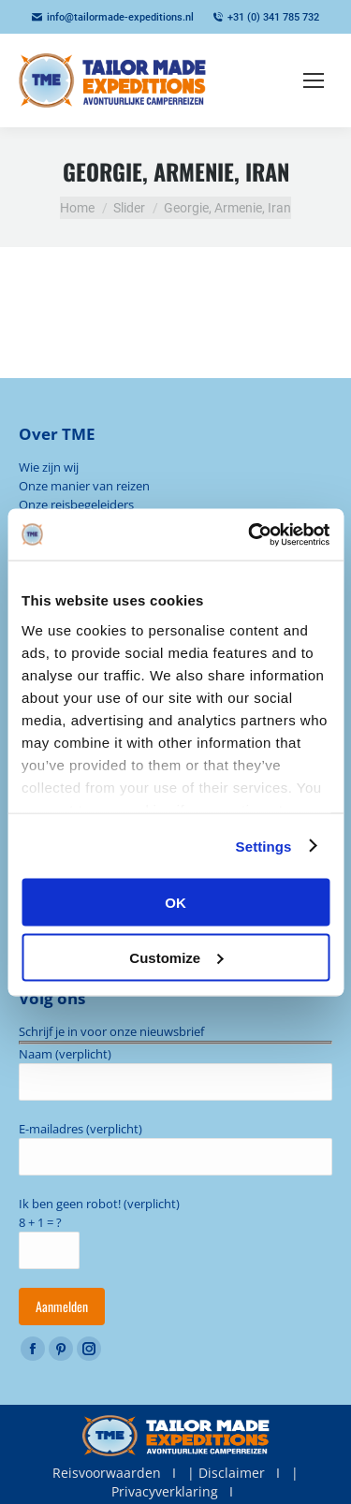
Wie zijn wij (49, 467)
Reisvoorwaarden (106, 1473)
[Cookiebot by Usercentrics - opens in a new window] (249, 534)
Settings (264, 846)
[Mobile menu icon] (313, 80)
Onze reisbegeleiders (76, 504)
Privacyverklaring (164, 1491)
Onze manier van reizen (84, 485)
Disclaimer (231, 1473)
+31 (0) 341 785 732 (265, 17)
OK (175, 903)
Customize (176, 957)
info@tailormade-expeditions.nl (113, 17)
